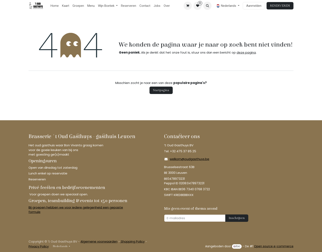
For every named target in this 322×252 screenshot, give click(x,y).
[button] (207, 6)
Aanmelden (253, 6)
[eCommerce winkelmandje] (188, 6)
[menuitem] (54, 6)
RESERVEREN (280, 5)
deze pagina (246, 52)
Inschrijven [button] (237, 218)
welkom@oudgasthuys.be (189, 159)
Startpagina (161, 90)
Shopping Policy (132, 241)
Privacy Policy (39, 246)
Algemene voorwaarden (98, 241)
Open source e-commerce (273, 246)
